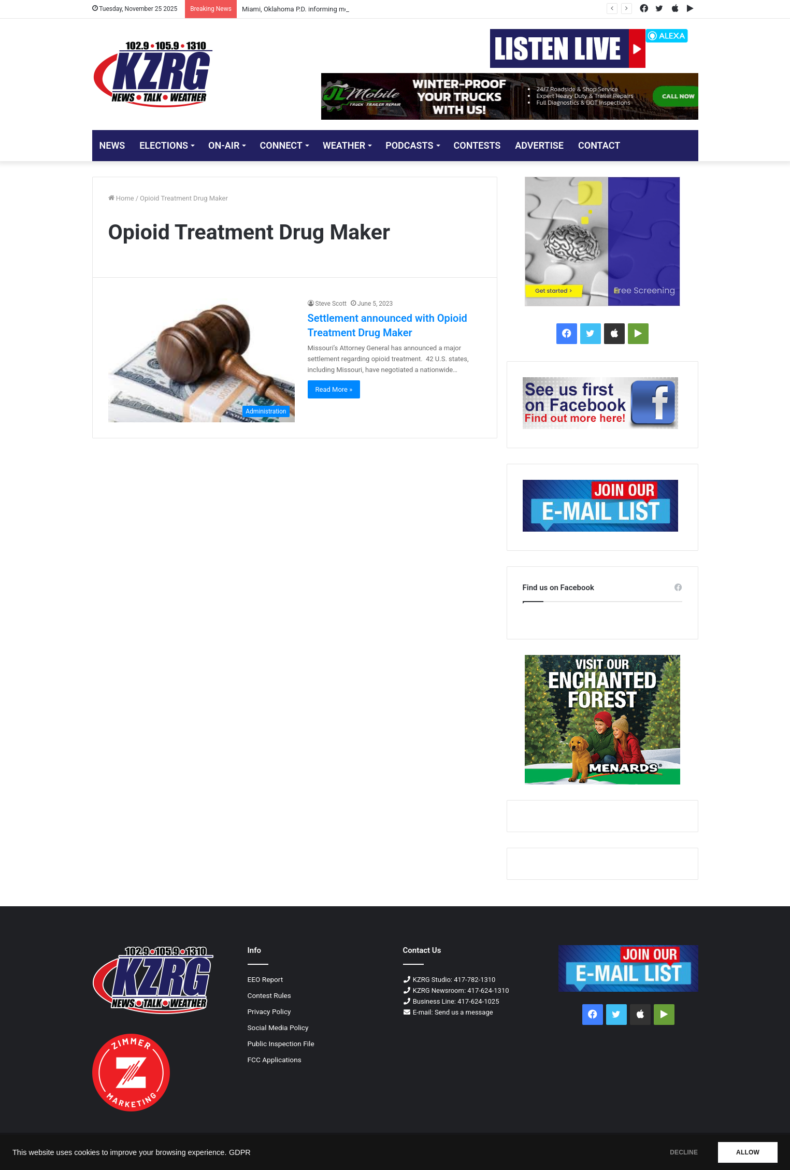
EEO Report (265, 979)
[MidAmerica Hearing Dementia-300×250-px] (602, 241)
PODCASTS (409, 145)
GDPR (240, 1152)
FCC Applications (274, 1059)
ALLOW (747, 1152)
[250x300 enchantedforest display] (602, 719)
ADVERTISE (539, 145)
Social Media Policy (278, 1027)
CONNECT (281, 145)
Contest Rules (269, 995)
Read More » (334, 389)
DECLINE (684, 1152)
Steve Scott (331, 303)
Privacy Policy (269, 1011)
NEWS (112, 145)
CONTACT (599, 145)
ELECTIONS (163, 145)
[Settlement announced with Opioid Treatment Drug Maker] (201, 360)
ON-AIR (223, 145)
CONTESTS (477, 145)
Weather (344, 145)
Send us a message (464, 1012)
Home (121, 198)
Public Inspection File (281, 1043)
